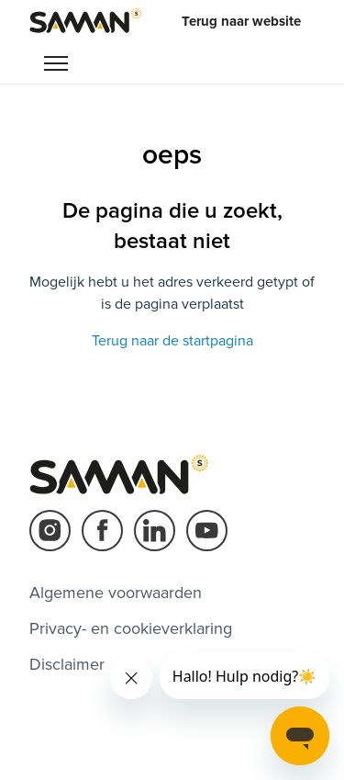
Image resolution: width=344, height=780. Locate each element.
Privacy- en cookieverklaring (130, 628)
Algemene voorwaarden (115, 592)
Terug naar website (241, 21)
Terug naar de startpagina (172, 341)
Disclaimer (67, 664)
